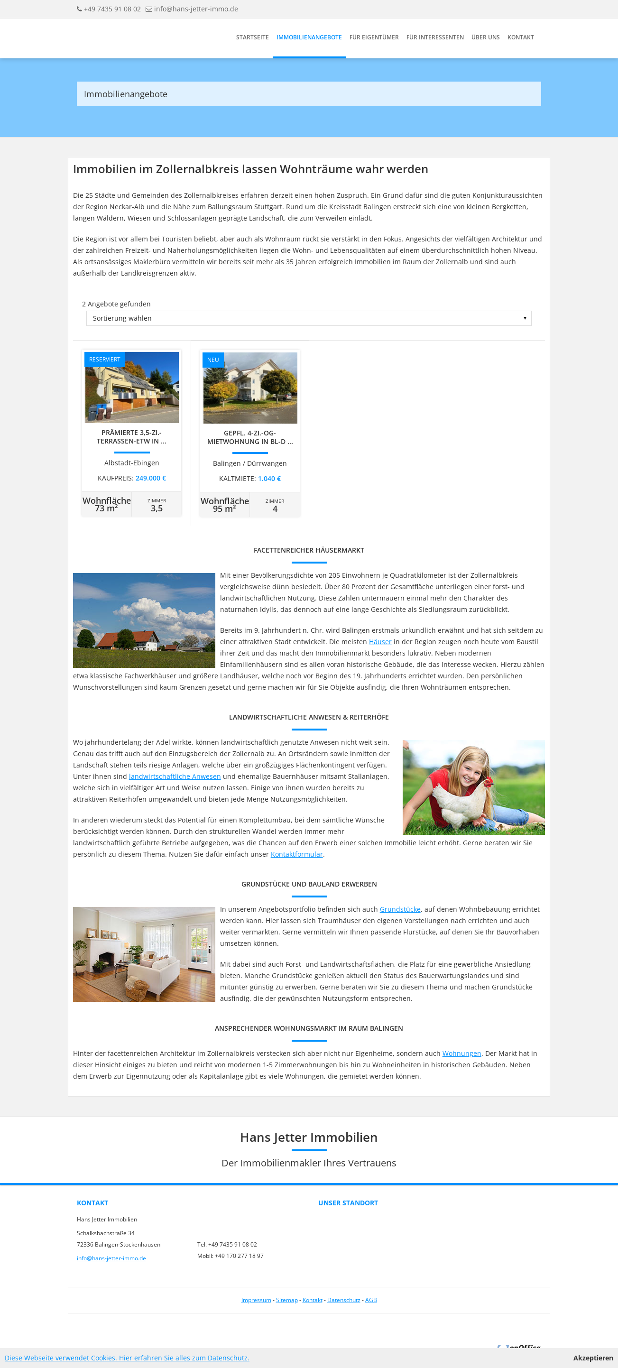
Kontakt (520, 37)
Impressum (256, 1300)
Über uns (485, 37)
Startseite (252, 37)
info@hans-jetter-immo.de (196, 8)
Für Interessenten (435, 37)
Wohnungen (462, 1053)
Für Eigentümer (374, 37)
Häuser (380, 641)
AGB (371, 1300)
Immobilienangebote (309, 37)
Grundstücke (400, 909)
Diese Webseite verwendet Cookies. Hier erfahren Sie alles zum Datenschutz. (127, 1357)
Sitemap (287, 1300)
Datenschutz (343, 1300)
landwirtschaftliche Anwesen (175, 776)
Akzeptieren (593, 1357)
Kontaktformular (297, 854)
